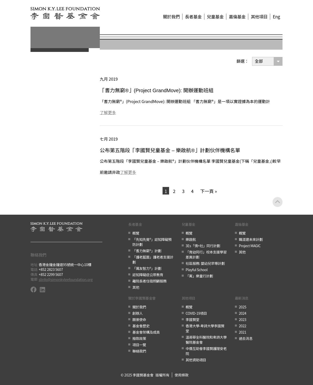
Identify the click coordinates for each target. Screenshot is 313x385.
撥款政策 (139, 338)
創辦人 (137, 313)
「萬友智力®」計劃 (146, 268)
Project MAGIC (250, 245)
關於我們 (171, 17)
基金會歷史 (140, 325)
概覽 (135, 233)
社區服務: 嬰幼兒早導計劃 (205, 263)
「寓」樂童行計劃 (199, 275)
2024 (242, 313)
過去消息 (246, 338)
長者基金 (193, 17)
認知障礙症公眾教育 (147, 274)
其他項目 (259, 17)
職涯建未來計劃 (251, 239)
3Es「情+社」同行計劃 (203, 245)
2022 (242, 325)
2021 (242, 332)
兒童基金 (215, 17)
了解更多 (108, 112)
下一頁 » (208, 191)
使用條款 (182, 374)
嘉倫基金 (237, 17)
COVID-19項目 (196, 313)
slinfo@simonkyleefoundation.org (66, 279)
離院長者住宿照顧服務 (149, 280)
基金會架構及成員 (146, 332)
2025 (242, 306)
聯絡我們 (139, 351)
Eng (276, 17)
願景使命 (139, 319)
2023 (242, 319)
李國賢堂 (192, 319)
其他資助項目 (196, 359)
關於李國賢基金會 (141, 298)
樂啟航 (191, 239)
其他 (135, 287)
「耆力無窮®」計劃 (146, 250)
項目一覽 (139, 344)
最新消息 (241, 298)
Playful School (197, 269)
